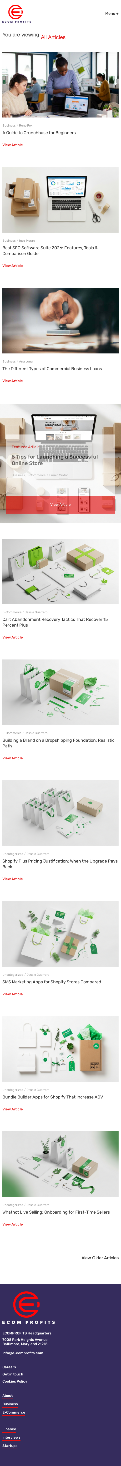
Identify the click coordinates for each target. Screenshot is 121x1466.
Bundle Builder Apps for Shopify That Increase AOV (52, 1097)
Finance (9, 1429)
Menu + (112, 13)
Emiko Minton (59, 475)
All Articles (53, 37)
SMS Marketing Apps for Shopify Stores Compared (51, 982)
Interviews (11, 1437)
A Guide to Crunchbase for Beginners (39, 132)
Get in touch (12, 1374)
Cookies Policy (14, 1381)
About (7, 1396)
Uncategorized (12, 854)
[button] (100, 1259)
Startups (9, 1446)
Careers (9, 1367)
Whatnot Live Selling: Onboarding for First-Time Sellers (56, 1212)
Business (9, 125)
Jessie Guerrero (36, 612)
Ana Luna (26, 361)
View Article (12, 145)
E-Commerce (35, 475)
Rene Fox (25, 125)
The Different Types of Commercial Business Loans (52, 368)
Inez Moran (27, 240)
